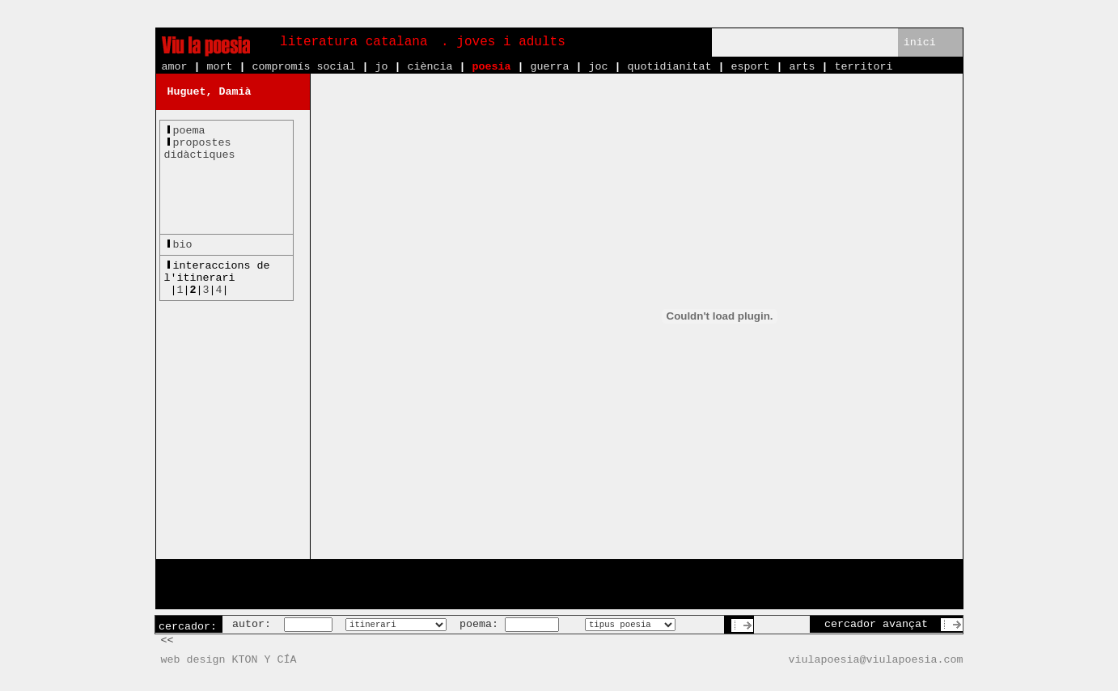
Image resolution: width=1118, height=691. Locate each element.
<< (167, 640)
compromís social (304, 67)
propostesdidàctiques (199, 149)
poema (189, 131)
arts (802, 67)
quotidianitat (669, 67)
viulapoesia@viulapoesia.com (876, 660)
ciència (429, 67)
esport (750, 67)
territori (863, 67)
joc (598, 67)
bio (183, 245)
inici (920, 42)
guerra (549, 67)
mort (220, 67)
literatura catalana (353, 42)
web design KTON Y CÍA (229, 660)
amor (175, 67)
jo (381, 67)
